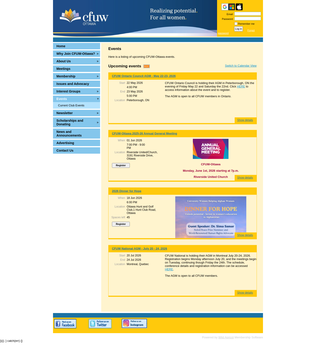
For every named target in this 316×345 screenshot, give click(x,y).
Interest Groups (68, 91)
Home (60, 46)
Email (229, 14)
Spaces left (118, 217)
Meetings (63, 69)
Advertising (65, 143)
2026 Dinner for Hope (126, 191)
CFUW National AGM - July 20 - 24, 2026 (139, 248)
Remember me (246, 23)
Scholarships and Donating (69, 122)
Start (122, 82)
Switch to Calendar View (241, 65)
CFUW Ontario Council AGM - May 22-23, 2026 (144, 76)
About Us (63, 61)
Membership (65, 76)
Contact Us (64, 150)
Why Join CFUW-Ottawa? (75, 53)
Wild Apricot (226, 337)
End (122, 91)
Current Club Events (71, 105)
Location (120, 100)
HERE (241, 86)
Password (226, 19)
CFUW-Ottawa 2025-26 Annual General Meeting (144, 133)
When (121, 140)
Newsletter (64, 113)
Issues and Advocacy (72, 84)
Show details (245, 120)
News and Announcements (69, 133)
